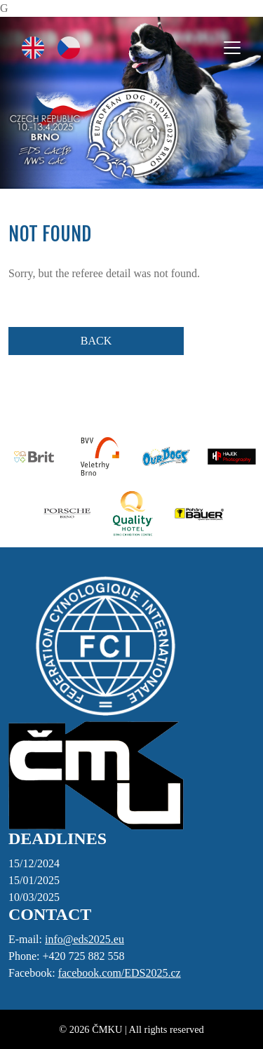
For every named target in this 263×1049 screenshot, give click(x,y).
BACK (96, 341)
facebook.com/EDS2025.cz (119, 973)
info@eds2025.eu (84, 939)
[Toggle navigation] (232, 48)
